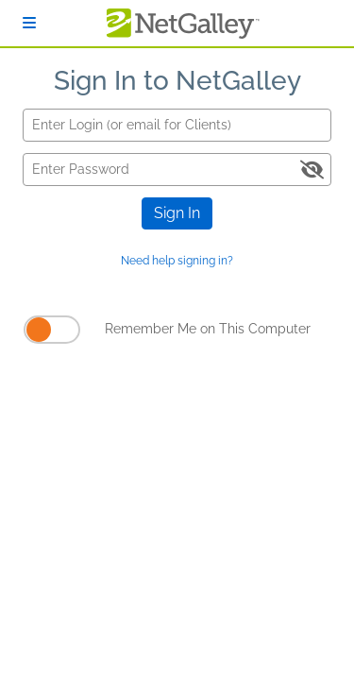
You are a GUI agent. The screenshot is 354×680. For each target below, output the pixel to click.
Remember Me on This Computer (208, 328)
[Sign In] (29, 23)
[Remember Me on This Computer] (52, 329)
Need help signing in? (177, 260)
